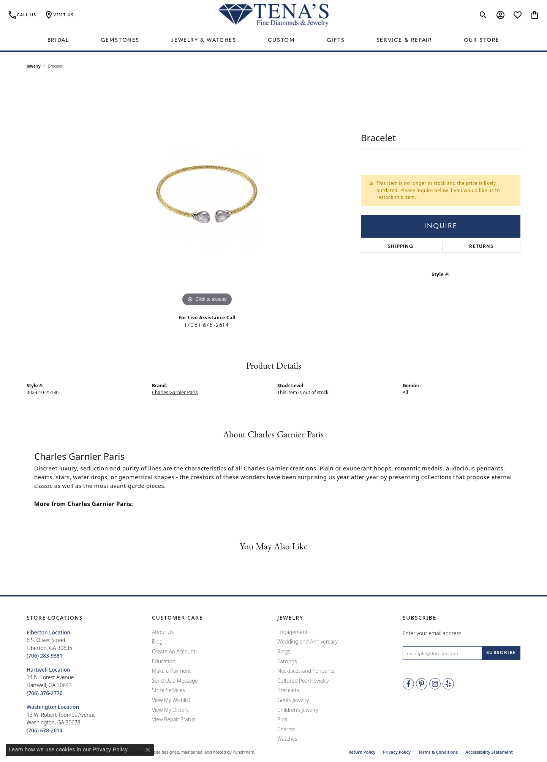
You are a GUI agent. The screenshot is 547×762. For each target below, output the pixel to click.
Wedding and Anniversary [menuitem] (307, 641)
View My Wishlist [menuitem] (171, 700)
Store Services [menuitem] (168, 690)
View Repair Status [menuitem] (173, 719)
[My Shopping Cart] (534, 15)
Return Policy (361, 752)
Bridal (58, 40)
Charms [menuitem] (286, 729)
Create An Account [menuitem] (174, 651)
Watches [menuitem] (287, 738)
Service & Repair (404, 40)
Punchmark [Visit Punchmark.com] (243, 752)
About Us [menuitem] (163, 632)
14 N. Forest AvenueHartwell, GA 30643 (50, 681)
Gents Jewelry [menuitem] (293, 700)
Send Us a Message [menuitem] (175, 680)
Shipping (400, 247)
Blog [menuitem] (157, 641)
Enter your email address (432, 633)
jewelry (34, 66)
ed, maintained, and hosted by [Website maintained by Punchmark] (202, 752)
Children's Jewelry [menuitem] (297, 710)
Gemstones (120, 40)
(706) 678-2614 (207, 325)
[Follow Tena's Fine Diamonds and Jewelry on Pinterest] (421, 683)
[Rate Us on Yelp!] (448, 683)
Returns (481, 247)
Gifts (336, 40)
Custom (281, 40)
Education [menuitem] (163, 661)
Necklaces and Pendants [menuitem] (306, 670)
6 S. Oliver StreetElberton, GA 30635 (49, 644)
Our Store (482, 40)
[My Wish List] (517, 15)
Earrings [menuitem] (287, 661)
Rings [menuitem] (283, 651)
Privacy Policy (397, 752)
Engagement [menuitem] (292, 632)
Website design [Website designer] (159, 752)
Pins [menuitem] (282, 719)
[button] (85, 618)
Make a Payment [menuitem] (171, 670)
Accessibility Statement (489, 752)
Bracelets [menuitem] (288, 690)
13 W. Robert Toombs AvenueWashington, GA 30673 (61, 718)
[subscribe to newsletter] (501, 653)
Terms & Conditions (438, 752)
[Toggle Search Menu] (483, 15)
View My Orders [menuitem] (170, 710)
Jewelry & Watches (203, 40)
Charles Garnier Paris (175, 392)
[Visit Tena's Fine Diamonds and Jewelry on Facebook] (408, 683)
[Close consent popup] (147, 750)
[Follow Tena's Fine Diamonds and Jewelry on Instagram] (435, 683)
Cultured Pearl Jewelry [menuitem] (303, 680)
